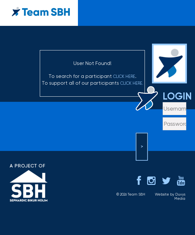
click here (124, 76)
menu (183, 8)
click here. (131, 83)
